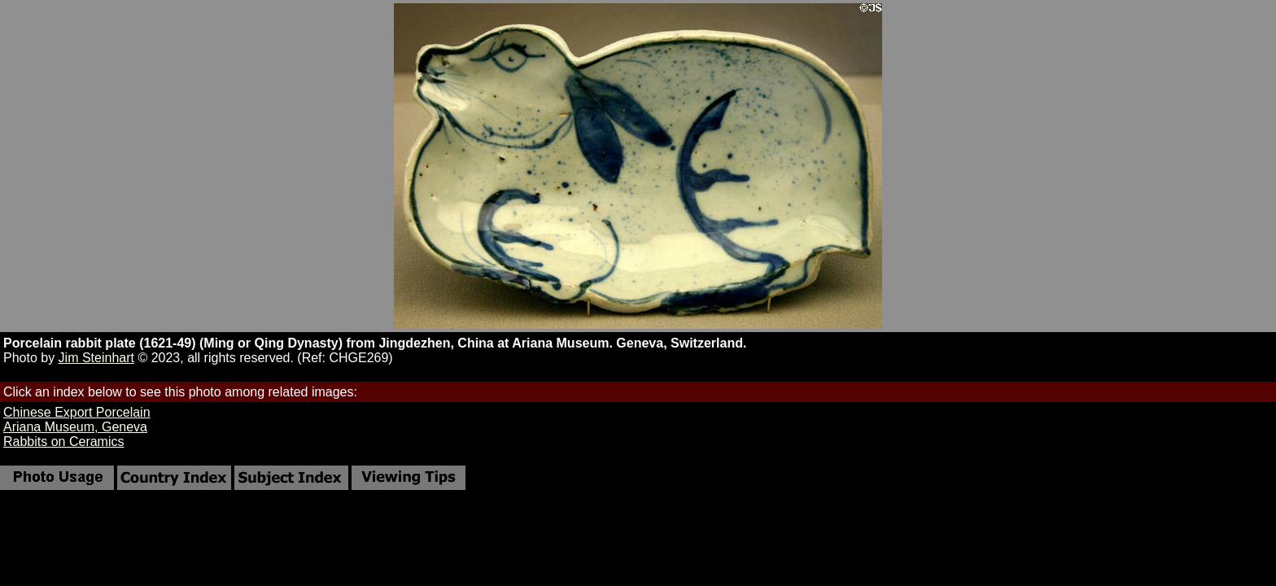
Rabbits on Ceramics (64, 441)
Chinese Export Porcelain (77, 412)
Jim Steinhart (96, 358)
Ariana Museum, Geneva (75, 427)
